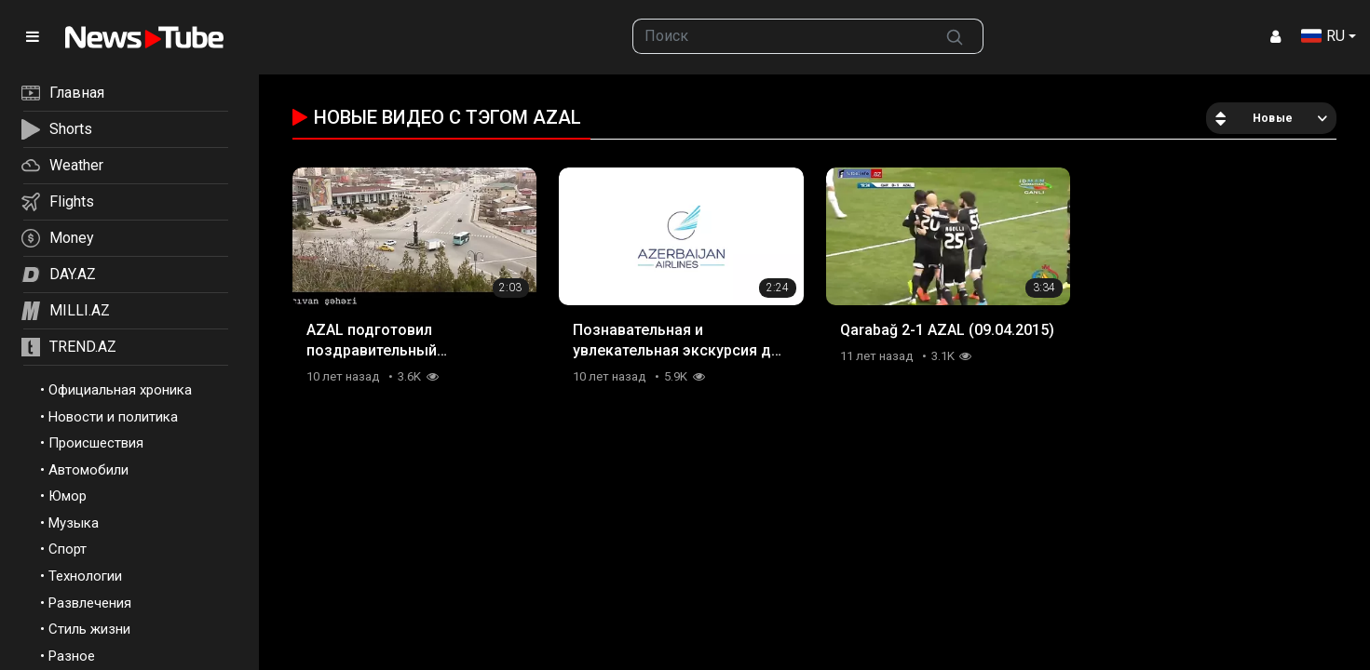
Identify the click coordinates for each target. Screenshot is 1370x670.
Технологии (85, 576)
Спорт (67, 549)
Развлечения (89, 603)
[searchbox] (779, 36)
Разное (71, 656)
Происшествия (95, 443)
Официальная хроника (120, 390)
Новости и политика (113, 417)
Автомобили (88, 470)
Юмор (67, 496)
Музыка (73, 523)
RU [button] (1323, 36)
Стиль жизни (89, 629)
